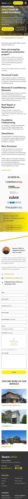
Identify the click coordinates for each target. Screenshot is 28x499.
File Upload (4, 333)
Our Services (20, 29)
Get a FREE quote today (14, 227)
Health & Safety (19, 478)
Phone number (5, 312)
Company (3, 305)
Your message (4, 353)
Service (3, 326)
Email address (5, 299)
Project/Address (5, 319)
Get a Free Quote (8, 29)
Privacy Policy (18, 481)
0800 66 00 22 (6, 468)
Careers (3, 481)
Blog (2, 483)
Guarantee (4, 486)
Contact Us (4, 478)
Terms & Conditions (20, 483)
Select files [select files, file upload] (14, 344)
